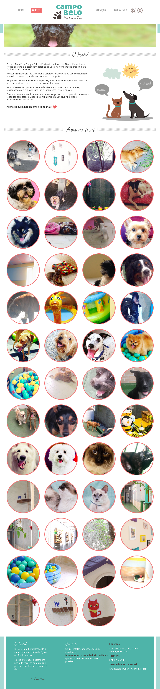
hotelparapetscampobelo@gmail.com (86, 655)
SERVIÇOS (101, 10)
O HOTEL (36, 10)
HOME (21, 10)
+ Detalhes (37, 679)
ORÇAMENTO (120, 10)
